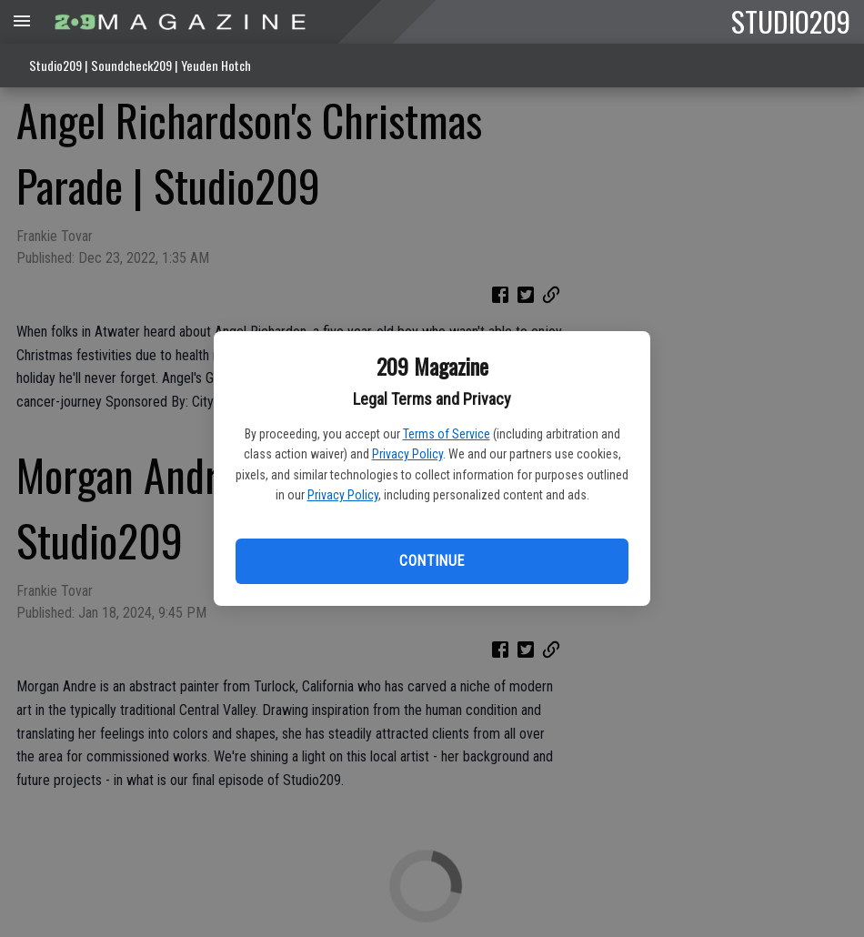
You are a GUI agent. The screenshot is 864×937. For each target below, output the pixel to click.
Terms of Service (446, 434)
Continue (431, 560)
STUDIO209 (790, 21)
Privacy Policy (407, 454)
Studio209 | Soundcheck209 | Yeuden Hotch (140, 65)
